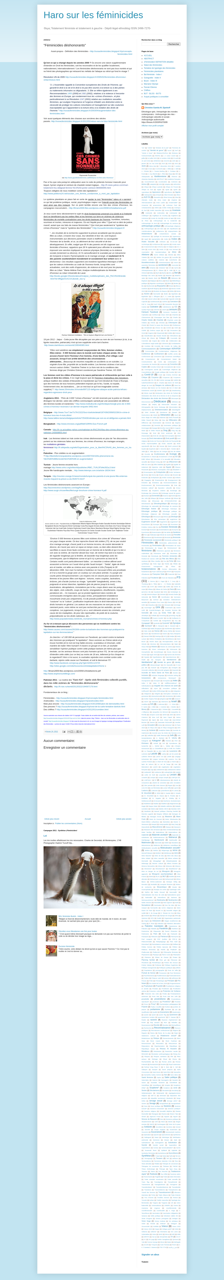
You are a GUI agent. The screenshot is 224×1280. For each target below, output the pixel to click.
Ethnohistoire (146, 503)
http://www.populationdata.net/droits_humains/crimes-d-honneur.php (81, 619)
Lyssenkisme (165, 790)
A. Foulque (172, 171)
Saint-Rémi (167, 1072)
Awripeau (152, 268)
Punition (167, 1007)
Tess (176, 1161)
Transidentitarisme (162, 1187)
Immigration (164, 667)
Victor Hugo (146, 1221)
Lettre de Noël (149, 775)
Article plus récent (51, 819)
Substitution (172, 1142)
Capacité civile (173, 299)
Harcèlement (155, 633)
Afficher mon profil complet (153, 126)
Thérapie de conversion (170, 1164)
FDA (145, 535)
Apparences (176, 236)
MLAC (158, 876)
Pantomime (145, 931)
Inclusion (145, 675)
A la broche (159, 169)
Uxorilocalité (160, 1210)
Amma (167, 210)
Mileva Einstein (172, 863)
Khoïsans (145, 743)
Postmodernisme (174, 975)
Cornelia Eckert (155, 367)
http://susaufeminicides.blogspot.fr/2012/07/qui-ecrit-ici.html (62, 718)
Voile (176, 1229)
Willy (178, 1234)
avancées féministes (148, 265)
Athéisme (145, 255)
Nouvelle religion (172, 910)
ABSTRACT (149, 59)
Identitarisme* (147, 662)
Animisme (145, 218)
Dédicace (160, 401)
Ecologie (173, 454)
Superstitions (146, 1148)
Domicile (157, 425)
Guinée (155, 620)
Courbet (171, 372)
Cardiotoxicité (154, 301)
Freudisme (154, 578)
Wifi (173, 1234)
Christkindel (148, 328)
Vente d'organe (147, 1218)
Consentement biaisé (169, 359)
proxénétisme (160, 999)
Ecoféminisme (159, 454)
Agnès (175, 189)
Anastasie (176, 210)
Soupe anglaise (159, 1129)
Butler (166, 294)
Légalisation (165, 767)
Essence (166, 496)
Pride (151, 981)
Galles (168, 586)
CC (176, 307)
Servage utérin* (172, 1101)
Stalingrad (147, 1137)
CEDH (164, 309)
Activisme (174, 182)
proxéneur (155, 1002)
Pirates (175, 957)
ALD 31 (147, 197)
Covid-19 (148, 374)
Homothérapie (158, 652)
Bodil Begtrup (154, 288)
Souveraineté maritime (173, 1132)
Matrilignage (146, 840)
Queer (154, 1015)
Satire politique (171, 1077)
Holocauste (173, 649)
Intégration (176, 691)
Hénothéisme (169, 639)
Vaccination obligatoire (170, 1213)
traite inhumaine (175, 1177)
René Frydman (171, 1041)
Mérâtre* (158, 853)
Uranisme (145, 1208)
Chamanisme (146, 317)
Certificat (155, 315)
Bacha (164, 273)
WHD (160, 1234)
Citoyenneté (160, 333)
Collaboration (173, 341)
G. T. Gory (171, 581)
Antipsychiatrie (172, 231)
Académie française (173, 179)
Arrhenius (160, 247)
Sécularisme (154, 1090)
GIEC (143, 605)
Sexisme (167, 1106)
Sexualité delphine (166, 1111)
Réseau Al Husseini (168, 1049)
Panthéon (175, 928)
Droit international (156, 438)
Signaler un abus (150, 1254)
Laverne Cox (173, 759)
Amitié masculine (155, 210)
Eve (157, 527)
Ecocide (147, 454)
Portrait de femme (149, 973)
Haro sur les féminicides (93, 15)
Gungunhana (166, 620)
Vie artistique (173, 1221)
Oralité (159, 918)
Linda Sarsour (160, 785)
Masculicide (145, 827)
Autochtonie (173, 260)
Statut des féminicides (153, 65)
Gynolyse (176, 623)
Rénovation (160, 1043)
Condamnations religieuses (168, 351)
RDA (165, 1022)
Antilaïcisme (160, 231)
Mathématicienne (159, 837)
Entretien (144, 483)
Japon (154, 720)
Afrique (146, 187)
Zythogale (177, 1242)
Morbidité (154, 884)
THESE (175, 1166)
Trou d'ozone (149, 1197)
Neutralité (157, 902)
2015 (163, 163)
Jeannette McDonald (165, 722)
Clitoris (152, 338)
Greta (155, 613)
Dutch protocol (173, 446)
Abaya (170, 174)
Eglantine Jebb (157, 467)
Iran (170, 699)
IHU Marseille (168, 665)
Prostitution (165, 989)
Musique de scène (160, 889)
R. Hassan (172, 1017)
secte (175, 1088)
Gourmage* (148, 607)
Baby (151, 273)
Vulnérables (145, 1234)
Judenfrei (150, 735)
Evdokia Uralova (147, 527)
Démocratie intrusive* (169, 404)
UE (172, 1203)
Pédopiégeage (161, 942)
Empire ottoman (164, 475)
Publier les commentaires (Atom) (68, 823)
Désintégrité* (176, 410)
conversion (163, 364)
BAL (170, 273)
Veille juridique (156, 1216)
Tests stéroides (147, 1164)
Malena (153, 809)
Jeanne (152, 722)
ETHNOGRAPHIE (171, 501)
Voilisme (144, 1232)
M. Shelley (170, 798)
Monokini (144, 884)
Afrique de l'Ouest (172, 187)
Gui (167, 618)
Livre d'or (145, 788)
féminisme (147, 550)
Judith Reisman (161, 735)
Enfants (177, 477)
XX (171, 1237)
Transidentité (176, 1187)
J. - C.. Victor (171, 704)
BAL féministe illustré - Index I (71, 916)
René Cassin (155, 1041)
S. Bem (166, 1067)
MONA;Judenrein (156, 882)
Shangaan (155, 1114)
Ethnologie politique (170, 511)
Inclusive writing (172, 675)
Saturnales (145, 1080)
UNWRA (167, 1205)
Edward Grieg (155, 462)
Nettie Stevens (146, 902)
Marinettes (166, 822)
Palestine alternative (173, 923)
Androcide (148, 213)
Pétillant (175, 944)
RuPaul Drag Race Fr (152, 1067)
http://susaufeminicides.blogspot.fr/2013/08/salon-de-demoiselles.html (92, 704)
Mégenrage (165, 850)
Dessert (174, 412)
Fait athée (167, 532)
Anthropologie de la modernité (165, 221)
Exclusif (144, 530)
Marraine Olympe (151, 84)
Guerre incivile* (158, 618)
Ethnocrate (155, 501)
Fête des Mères (168, 559)
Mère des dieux (172, 856)
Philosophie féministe (170, 952)
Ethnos (165, 516)
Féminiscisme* (172, 548)
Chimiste (162, 323)
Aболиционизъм (147, 270)
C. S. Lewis (167, 296)
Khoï (176, 741)
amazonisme (157, 205)
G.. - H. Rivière (166, 584)
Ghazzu (170, 602)
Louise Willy (167, 788)
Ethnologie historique (169, 509)
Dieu (163, 420)
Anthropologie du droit (149, 223)
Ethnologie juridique (149, 511)
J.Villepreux (145, 712)
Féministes (173, 553)
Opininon (144, 918)
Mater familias (147, 832)
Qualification (146, 1012)
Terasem (159, 1158)
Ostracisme (156, 921)
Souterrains (173, 1129)
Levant (173, 774)
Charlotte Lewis (172, 320)
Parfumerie (145, 934)
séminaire (163, 1095)
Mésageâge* (157, 861)
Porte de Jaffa (173, 970)
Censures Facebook (170, 312)
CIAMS (168, 328)
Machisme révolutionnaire (171, 801)
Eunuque (156, 524)
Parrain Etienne (150, 87)
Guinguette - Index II (152, 78)
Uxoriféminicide (171, 1208)
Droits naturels (167, 443)
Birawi (171, 286)
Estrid (173, 496)
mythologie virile (175, 889)
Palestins (145, 928)
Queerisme (173, 1015)
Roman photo (167, 1062)
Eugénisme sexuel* (149, 522)
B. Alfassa (159, 270)
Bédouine (174, 278)
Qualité (154, 1012)
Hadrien (177, 628)
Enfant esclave (167, 477)
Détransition (165, 415)
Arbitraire (162, 242)
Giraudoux (151, 605)
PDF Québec (162, 939)
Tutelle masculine (162, 1200)
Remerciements (168, 1038)
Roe (156, 1062)
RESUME (145, 1054)
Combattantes (175, 343)
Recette (156, 1025)
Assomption (145, 252)
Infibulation (145, 688)
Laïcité (154, 753)
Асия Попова (164, 1245)
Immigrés (175, 667)
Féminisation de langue (154, 548)
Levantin (144, 777)
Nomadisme (146, 905)
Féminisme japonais (163, 551)
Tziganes (164, 1203)
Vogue (157, 1229)
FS (178, 577)
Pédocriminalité (147, 942)
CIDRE (144, 330)
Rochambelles (146, 1062)
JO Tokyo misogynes (167, 728)
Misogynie (166, 871)
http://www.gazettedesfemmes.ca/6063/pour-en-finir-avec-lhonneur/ (89, 178)
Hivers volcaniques (158, 649)
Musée (174, 887)
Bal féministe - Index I (153, 74)
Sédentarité (160, 1093)
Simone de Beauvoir (149, 1119)
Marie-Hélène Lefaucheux (150, 822)
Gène (165, 592)
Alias (176, 197)
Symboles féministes (148, 1153)
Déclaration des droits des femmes (155, 398)
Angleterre (174, 215)
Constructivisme (147, 362)
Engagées (147, 480)
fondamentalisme (149, 569)
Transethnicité (172, 1182)
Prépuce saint (156, 978)
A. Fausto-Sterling (158, 171)
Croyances (166, 377)
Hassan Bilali (148, 636)
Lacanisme (173, 751)
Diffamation (173, 420)
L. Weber (166, 746)
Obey (178, 913)
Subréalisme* (146, 1142)
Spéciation (147, 1135)
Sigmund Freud (155, 1116)
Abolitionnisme (160, 176)
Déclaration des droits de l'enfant (166, 393)
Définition (175, 402)
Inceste (175, 673)
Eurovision (174, 524)
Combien (147, 346)
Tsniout (175, 1197)
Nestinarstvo (173, 900)
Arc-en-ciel (173, 242)
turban (152, 1200)
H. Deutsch (172, 626)
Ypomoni (175, 1239)
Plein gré (162, 960)
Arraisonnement (149, 247)
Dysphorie (152, 449)
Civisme (177, 333)
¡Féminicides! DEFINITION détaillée (159, 62)
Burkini (146, 294)
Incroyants (166, 681)
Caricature (174, 301)
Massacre (177, 827)
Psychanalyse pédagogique (168, 1004)
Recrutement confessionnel (160, 1030)
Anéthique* (145, 215)
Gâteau (150, 589)
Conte (160, 362)
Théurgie (162, 1169)
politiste (177, 968)
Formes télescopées (169, 569)
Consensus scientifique (172, 356)
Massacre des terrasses (152, 829)
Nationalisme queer (173, 895)
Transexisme (146, 1184)
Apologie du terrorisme (161, 236)
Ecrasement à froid (165, 456)
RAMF (144, 1022)
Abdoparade (146, 176)
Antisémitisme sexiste (167, 234)
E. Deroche (162, 449)
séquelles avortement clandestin (162, 1098)
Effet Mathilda (158, 464)
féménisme (147, 537)
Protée (164, 994)
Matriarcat (173, 837)
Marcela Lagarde (147, 814)
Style (175, 1140)
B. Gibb (170, 270)
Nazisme (174, 897)
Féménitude (158, 537)
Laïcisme (144, 754)
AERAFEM (176, 184)
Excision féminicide (67, 946)
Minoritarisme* (160, 869)
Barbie (160, 275)
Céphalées (145, 315)
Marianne (168, 816)
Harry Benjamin (175, 633)
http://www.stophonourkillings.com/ (59, 674)
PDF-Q (174, 939)
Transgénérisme (159, 1184)
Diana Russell (173, 417)
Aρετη (176, 268)
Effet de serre (146, 464)
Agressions (156, 192)
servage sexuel (155, 1101)
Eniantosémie (159, 480)
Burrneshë (156, 294)
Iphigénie (163, 699)
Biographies (161, 286)
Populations (148, 970)
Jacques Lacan (154, 714)
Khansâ (168, 741)
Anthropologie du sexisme (169, 223)
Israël (174, 701)
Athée (174, 252)
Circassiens (174, 330)
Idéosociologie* (155, 665)
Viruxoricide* (146, 1226)
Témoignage (148, 1158)
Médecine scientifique (170, 845)
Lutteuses (154, 790)
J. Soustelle (174, 709)
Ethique (153, 498)
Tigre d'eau (173, 1169)
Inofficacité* (145, 691)
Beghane (144, 281)
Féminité (144, 556)
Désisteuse (163, 412)
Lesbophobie (168, 772)
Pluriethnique (156, 962)
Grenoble (145, 613)
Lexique (152, 777)
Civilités (169, 333)
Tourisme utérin (175, 1174)
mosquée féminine (166, 884)
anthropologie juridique (151, 226)
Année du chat (156, 218)
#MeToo (157, 156)
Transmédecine (160, 1190)
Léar (176, 764)
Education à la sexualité (162, 459)
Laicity (164, 754)
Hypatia (146, 657)
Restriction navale (171, 1051)
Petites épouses (162, 947)
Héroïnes (153, 644)
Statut (156, 1137)
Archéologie (145, 244)
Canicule (163, 299)
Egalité (168, 464)
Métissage (145, 863)
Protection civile (154, 991)
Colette (163, 341)
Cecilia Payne (146, 309)
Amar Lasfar (160, 202)
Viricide (152, 1223)
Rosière (163, 1064)
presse (166, 978)
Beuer (168, 281)
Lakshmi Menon (147, 756)
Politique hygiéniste (171, 965)
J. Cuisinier (162, 707)
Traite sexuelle (172, 1179)
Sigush (175, 1116)
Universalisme (156, 1205)
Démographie (146, 407)
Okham (154, 915)
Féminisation (157, 545)
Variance (144, 1216)
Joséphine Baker (164, 730)
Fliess (173, 566)
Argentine (166, 244)
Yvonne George (152, 1242)
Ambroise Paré (171, 205)
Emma (154, 475)
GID (176, 602)
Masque (168, 827)
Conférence (146, 354)
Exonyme (175, 530)
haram (146, 633)
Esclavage (173, 490)
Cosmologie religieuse (169, 369)
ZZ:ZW (146, 1245)
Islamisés (155, 701)
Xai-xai (154, 1237)
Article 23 (162, 249)
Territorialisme (146, 1161)
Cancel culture (152, 299)
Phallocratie (145, 952)
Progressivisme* (175, 983)
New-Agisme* (167, 902)
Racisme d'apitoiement (169, 1020)
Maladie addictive (166, 806)
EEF (164, 462)
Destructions (146, 415)
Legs (152, 769)
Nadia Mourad (159, 892)
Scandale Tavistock (158, 1082)
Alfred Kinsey (167, 197)
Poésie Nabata (147, 965)
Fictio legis (157, 564)
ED (176, 456)
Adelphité (153, 184)
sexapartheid (163, 1103)
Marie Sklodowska (171, 819)
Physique (156, 955)
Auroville (175, 257)
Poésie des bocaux (171, 962)
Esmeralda (156, 496)
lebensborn (145, 767)
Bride (149, 291)
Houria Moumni (172, 652)
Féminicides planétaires (153, 71)
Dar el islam (173, 388)
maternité (145, 835)
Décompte (174, 398)
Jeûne (160, 725)
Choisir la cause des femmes (159, 325)
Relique (156, 1038)
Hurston (144, 654)
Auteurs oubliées (148, 260)
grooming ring (173, 615)
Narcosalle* (173, 892)
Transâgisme (158, 1182)
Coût (178, 372)
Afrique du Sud (147, 189)
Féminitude (154, 556)
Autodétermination (148, 262)
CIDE (176, 328)
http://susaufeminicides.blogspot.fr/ (109, 228)
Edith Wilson (146, 459)
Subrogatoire (159, 1142)
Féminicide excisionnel (152, 540)
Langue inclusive (159, 759)
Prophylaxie (148, 986)
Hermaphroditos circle (169, 641)
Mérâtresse (167, 853)
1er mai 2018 (153, 163)
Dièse (156, 420)
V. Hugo (172, 1210)
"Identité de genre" (157, 150)
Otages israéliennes (171, 921)
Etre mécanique (160, 519)
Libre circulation (175, 783)
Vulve (154, 1234)
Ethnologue (146, 516)
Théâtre (157, 1164)
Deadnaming (176, 390)
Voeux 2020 (176, 1226)
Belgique (153, 281)
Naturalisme (162, 897)
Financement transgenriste (152, 566)
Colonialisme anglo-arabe (150, 343)
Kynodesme (173, 743)
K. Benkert (160, 738)
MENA (175, 850)
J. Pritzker (164, 709)
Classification (148, 336)
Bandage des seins (148, 275)
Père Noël (173, 942)
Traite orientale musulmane (153, 1179)
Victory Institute (160, 1221)
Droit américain (166, 433)
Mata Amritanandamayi (170, 829)
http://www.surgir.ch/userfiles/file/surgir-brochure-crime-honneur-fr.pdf (75, 490)
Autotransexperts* (164, 262)
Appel (146, 239)
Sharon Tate (174, 1114)
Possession (163, 973)
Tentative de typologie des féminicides (159, 68)
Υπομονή (154, 1245)
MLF (164, 876)
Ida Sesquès (156, 660)
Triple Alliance (163, 1195)
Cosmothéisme (147, 372)
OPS (152, 918)
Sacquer (155, 1069)
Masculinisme (157, 827)
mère (176, 853)
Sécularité (165, 1090)
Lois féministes (155, 788)
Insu (169, 691)
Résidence (145, 1051)
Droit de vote (157, 436)
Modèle (171, 876)
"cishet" (149, 148)
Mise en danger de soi (150, 871)
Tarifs (171, 1156)
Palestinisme (173, 926)
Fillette (175, 564)
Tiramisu (144, 1171)
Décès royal (148, 393)
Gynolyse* (148, 626)
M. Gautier (167, 793)
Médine (147, 850)
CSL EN (153, 380)
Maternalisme (172, 832)
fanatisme (176, 532)
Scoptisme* (154, 1088)
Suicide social (158, 1145)
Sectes (144, 1090)
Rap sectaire (155, 1022)
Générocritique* (152, 594)
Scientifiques (157, 1085)
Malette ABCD (163, 809)
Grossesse (146, 618)
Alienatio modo (147, 200)
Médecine (157, 845)
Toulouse (153, 1174)
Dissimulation (156, 423)
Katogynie (145, 741)
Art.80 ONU (152, 249)
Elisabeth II (176, 469)
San (165, 1075)
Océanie (146, 915)
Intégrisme (147, 694)
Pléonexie (174, 960)
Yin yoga (151, 1239)
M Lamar (175, 790)
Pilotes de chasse (161, 957)
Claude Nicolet (161, 336)
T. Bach (157, 1156)
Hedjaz (172, 636)
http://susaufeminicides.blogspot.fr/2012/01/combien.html (82, 709)
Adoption (167, 184)
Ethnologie (174, 503)
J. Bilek (153, 707)
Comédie (157, 346)
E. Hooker (172, 449)
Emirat (146, 475)
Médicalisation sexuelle (149, 848)
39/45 (144, 166)
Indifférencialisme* (171, 683)
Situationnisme (146, 1122)
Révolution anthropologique (160, 1054)
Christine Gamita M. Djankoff (157, 108)
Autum (176, 262)
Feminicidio (145, 545)
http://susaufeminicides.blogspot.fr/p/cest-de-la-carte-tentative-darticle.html (91, 706)
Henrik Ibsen (153, 641)
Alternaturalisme (147, 202)
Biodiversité (150, 286)
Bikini (169, 283)
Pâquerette (157, 931)
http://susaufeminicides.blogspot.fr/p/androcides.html (79, 701)
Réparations (146, 1046)
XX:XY (178, 1237)
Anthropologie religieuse (172, 226)
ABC (176, 174)
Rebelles (174, 1022)
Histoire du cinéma (166, 647)
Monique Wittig (171, 882)
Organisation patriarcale (172, 918)
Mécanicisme (146, 845)
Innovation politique (170, 688)
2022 (176, 163)
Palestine (160, 923)
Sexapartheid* (175, 1103)
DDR (167, 390)
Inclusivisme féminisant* (167, 678)
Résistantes (157, 1051)
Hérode (144, 644)
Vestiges (175, 1218)
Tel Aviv (177, 1156)
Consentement (150, 359)
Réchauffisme (175, 1025)
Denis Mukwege (159, 407)
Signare (166, 1116)
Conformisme (146, 356)
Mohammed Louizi (156, 879)
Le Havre (173, 762)
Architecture (156, 244)
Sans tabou (174, 1075)
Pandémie (163, 928)
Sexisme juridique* (174, 1108)
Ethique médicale (165, 498)
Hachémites (169, 628)
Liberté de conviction (159, 783)
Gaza (172, 589)
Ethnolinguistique (160, 503)
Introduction (169, 696)
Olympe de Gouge (166, 915)
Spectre (156, 1135)
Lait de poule (173, 754)
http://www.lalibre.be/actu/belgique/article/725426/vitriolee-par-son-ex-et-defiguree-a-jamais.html (87, 418)
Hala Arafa (147, 631)
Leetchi (155, 767)
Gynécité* (166, 623)
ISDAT (146, 701)
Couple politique (160, 372)
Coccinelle (173, 338)
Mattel (166, 843)
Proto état (155, 996)
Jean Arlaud (164, 720)
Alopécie (174, 200)
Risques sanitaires (160, 1056)
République (173, 1046)
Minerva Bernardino (148, 866)
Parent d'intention (171, 931)
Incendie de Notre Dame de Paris (155, 673)
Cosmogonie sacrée (151, 369)
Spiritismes (176, 1135)
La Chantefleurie (158, 748)
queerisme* (162, 1017)
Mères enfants (173, 858)
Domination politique (171, 425)
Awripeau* (162, 268)
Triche (153, 1195)
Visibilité (156, 1226)
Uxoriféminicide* (147, 1210)
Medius (155, 850)
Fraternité (171, 574)
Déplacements (146, 410)
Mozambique (162, 887)
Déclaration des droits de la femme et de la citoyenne (160, 396)
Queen (146, 1015)
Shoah (144, 1116)
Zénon (162, 1242)
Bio (143, 286)
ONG (176, 915)
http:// (71, 208)
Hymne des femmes (174, 654)
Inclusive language (158, 675)
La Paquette (148, 751)
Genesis (163, 594)
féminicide (176, 537)
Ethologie (174, 516)
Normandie (154, 908)
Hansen (177, 631)
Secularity (175, 1090)
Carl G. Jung (146, 304)
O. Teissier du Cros (167, 913)
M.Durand (157, 801)
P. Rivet (151, 923)
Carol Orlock (158, 304)
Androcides (161, 213)
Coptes (144, 367)
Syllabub (164, 1150)
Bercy (161, 281)
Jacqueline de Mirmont (160, 712)
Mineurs (177, 866)
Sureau (155, 1148)
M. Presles (171, 796)
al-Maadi (158, 195)
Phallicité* (173, 949)
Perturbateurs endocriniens (161, 944)
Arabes (174, 239)
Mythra (147, 892)
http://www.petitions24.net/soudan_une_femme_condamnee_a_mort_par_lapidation (82, 193)
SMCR (152, 1124)
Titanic (153, 1171)
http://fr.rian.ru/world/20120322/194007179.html (75, 686)
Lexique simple (163, 777)
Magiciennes (174, 803)
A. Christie (145, 171)
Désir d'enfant (150, 412)
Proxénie (177, 1002)
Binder (176, 283)
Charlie (175, 317)
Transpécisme (173, 1190)
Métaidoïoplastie (171, 861)
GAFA (152, 586)
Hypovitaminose (171, 657)
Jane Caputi (167, 717)
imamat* (153, 667)
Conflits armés (173, 354)
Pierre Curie (166, 955)
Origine (146, 921)
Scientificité (173, 1082)
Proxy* (153, 1004)
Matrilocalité (173, 840)
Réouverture (173, 1043)
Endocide (145, 477)
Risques (147, 1056)
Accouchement (149, 182)
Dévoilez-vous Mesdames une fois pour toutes (78, 931)
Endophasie (155, 477)
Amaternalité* (173, 202)
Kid (164, 743)
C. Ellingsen (156, 296)
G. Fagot (161, 581)
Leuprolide (162, 775)
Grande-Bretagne (155, 610)
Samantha (177, 1072)
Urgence (157, 1208)
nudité (144, 913)
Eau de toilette (175, 451)
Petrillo (163, 949)
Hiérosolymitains (165, 644)
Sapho (159, 1077)
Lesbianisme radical (173, 769)
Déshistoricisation (161, 410)
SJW (156, 1122)
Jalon (171, 714)
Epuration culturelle (165, 488)
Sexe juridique (156, 1106)
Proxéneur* (167, 1002)
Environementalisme (170, 483)
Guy (176, 620)
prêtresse (175, 978)
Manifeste (147, 811)
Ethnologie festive (149, 509)
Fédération (153, 535)
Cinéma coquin (155, 330)
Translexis (147, 1190)
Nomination (158, 905)
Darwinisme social (148, 390)
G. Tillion (154, 584)
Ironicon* (177, 699)
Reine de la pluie (164, 1033)
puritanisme (155, 1009)
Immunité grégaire (163, 670)
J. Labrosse (161, 704)
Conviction (174, 364)
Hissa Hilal (145, 647)
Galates (160, 586)
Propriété (159, 986)
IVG (152, 704)
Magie (144, 806)
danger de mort (147, 385)
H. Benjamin (160, 626)
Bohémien (165, 288)
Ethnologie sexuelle (169, 514)
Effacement (173, 462)
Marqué (154, 824)
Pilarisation (176, 955)
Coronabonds (168, 367)
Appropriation (156, 239)
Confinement (159, 354)
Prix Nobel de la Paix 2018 (158, 983)
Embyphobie (161, 472)
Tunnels (144, 1200)
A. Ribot (162, 174)
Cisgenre (151, 333)
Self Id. (153, 1095)
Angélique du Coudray (160, 215)
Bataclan (169, 275)
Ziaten (169, 1242)
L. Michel (155, 746)
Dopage (154, 428)
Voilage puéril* (167, 1229)
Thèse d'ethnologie (148, 1169)
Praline (146, 978)
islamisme (164, 701)
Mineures (169, 866)
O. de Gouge (153, 913)
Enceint (175, 475)
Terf (167, 1158)
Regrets (144, 1033)
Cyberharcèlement (148, 383)
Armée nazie (176, 244)
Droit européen (169, 436)
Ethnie (176, 498)
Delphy (154, 404)
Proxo (146, 1004)
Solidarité (148, 1127)
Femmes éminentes (169, 556)
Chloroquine (172, 323)
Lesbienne (157, 772)
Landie (169, 756)
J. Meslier (172, 707)
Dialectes (162, 417)
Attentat (170, 255)
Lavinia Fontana (147, 762)
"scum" (169, 150)
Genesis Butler (173, 594)
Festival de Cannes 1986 (150, 559)
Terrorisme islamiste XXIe (163, 1161)
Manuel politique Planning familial (166, 811)
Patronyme (174, 936)
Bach (157, 273)
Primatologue (160, 981)
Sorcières (169, 1127)
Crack (160, 375)
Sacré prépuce (167, 1069)
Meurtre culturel (157, 863)
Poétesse (158, 965)
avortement (163, 265)
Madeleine (147, 803)
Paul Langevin (147, 939)
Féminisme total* (160, 553)
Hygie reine (153, 654)
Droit (154, 433)
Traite (165, 1177)
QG (176, 1009)
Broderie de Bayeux (160, 291)
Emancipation (148, 472)
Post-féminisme (149, 975)
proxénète (145, 999)
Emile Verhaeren (174, 472)
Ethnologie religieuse (149, 514)
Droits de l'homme (156, 441)
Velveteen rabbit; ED (171, 1216)
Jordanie (152, 730)
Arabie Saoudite (148, 242)
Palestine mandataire (154, 926)
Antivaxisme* (146, 236)
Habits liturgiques (156, 628)
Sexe (145, 1106)
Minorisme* (148, 869)
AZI (170, 268)
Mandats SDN (175, 809)
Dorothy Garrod (165, 428)
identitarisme (171, 660)
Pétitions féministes (149, 949)
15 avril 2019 (146, 161)
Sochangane (161, 1124)
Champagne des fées (161, 317)
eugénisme (173, 519)
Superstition (173, 1145)
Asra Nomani (173, 249)
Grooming (162, 615)
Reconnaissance (162, 1027)
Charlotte (159, 320)
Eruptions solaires (158, 490)
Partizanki (174, 934)
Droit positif (170, 438)
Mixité (151, 876)
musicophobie (146, 889)
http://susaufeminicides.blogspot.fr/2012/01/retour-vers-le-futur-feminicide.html (86, 121)
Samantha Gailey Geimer (152, 1075)
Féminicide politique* (171, 540)
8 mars (150, 169)
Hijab (176, 644)
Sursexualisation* (167, 1148)
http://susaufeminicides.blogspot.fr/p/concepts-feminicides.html (84, 698)
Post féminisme (175, 973)
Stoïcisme (156, 1140)
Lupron (176, 788)
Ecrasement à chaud (149, 456)
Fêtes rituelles (155, 561)
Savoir (144, 1082)
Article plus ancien (123, 819)
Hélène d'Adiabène (155, 639)
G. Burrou (151, 581)
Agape (159, 189)
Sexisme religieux (150, 1111)
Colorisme (164, 343)
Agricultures (168, 192)
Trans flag (145, 1182)
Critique (144, 377)
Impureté (175, 670)
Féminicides (148, 542)
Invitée (178, 696)
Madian (156, 803)
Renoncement (146, 1043)
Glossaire (167, 605)
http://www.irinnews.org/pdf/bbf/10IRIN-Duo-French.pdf (82, 424)
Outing (144, 923)
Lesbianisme (160, 769)
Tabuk (165, 1156)
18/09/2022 (157, 161)
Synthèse (146, 1155)
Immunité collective (148, 670)
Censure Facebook (150, 312)
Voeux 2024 (148, 1229)
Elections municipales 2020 (160, 469)
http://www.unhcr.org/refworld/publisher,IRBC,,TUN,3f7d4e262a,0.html (83, 467)
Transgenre (173, 1184)
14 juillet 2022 (152, 158)
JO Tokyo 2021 (153, 728)
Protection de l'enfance (171, 991)
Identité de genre (164, 662)
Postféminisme (162, 975)
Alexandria (157, 197)
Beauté (164, 278)
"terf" (176, 150)
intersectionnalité (156, 696)
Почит (174, 1245)
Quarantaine (164, 1012)
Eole (175, 485)
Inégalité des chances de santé (166, 686)
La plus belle (161, 751)
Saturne (155, 1080)
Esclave (146, 496)
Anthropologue (149, 228)
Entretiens (155, 483)
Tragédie (158, 1177)
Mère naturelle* (159, 858)
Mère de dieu (159, 856)
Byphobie (174, 294)
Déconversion (146, 402)
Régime (175, 1030)
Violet (143, 1223)
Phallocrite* (156, 952)
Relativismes (146, 1038)
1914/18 (166, 161)
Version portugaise (162, 1218)
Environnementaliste (163, 485)
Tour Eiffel (164, 1174)
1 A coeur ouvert (169, 156)
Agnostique (145, 192)
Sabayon (144, 1069)
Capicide (144, 301)
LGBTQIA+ (148, 780)
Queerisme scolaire (148, 1017)
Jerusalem (151, 725)
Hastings (158, 636)
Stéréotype (165, 1137)
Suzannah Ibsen (151, 1150)
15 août (175, 158)
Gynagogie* (146, 623)
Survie (178, 1148)
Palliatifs (153, 928)
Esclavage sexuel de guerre (170, 493)
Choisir (144, 325)
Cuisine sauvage (164, 380)
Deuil (176, 415)
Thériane (166, 1166)
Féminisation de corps (172, 545)
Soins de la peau (174, 1124)
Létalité (178, 772)
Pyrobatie (168, 1009)
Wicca (167, 1234)
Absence (174, 176)
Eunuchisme (146, 524)
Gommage (176, 605)
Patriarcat (164, 936)
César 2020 (165, 315)
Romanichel (154, 1064)
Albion (178, 195)
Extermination (156, 532)
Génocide (145, 597)
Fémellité (177, 535)
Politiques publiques (166, 968)
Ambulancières (146, 208)
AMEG (156, 208)
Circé (143, 333)
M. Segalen (156, 798)
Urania (175, 1205)
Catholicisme (167, 307)
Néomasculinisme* (148, 900)
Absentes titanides (148, 179)
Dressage (145, 433)
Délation (144, 404)
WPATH (146, 1237)
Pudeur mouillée (156, 1007)
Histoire (154, 647)
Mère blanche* (147, 856)
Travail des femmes (148, 1192)
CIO (165, 330)
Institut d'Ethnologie (158, 691)
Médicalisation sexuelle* (170, 848)
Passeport (145, 936)
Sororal (178, 1127)
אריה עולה (162, 1247)
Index (175, 680)
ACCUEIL (148, 55)
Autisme (161, 260)
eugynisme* (174, 522)
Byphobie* (145, 296)
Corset (178, 367)
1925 (173, 161)
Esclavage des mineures (150, 493)
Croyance (155, 377)
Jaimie (164, 714)
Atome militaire (159, 255)
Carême (164, 301)
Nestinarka (161, 900)
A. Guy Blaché (152, 174)
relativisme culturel (148, 1036)
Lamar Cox (159, 756)
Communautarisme (149, 349)
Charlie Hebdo (147, 320)
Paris (155, 934)
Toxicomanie (148, 1177)
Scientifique (145, 1085)
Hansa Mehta (167, 631)
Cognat (154, 341)
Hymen (162, 654)
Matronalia (157, 843)
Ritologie (155, 1059)
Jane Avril (155, 717)
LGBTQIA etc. (175, 777)
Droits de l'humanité (171, 441)
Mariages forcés (155, 816)
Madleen (164, 803)
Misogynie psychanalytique (162, 874)
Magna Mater (153, 806)
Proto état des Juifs (170, 996)
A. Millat (168, 169)
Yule (143, 1242)
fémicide (167, 537)
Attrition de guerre (162, 257)
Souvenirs (145, 1132)
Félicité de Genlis (165, 535)
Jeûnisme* (168, 725)
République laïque (148, 1049)
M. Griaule (176, 793)
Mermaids (145, 861)
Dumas (161, 446)
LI (155, 780)
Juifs (172, 735)
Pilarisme (148, 957)
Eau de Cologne (161, 451)
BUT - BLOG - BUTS (152, 93)
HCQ (165, 636)
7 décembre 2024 (165, 166)
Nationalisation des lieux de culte (153, 895)
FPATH (168, 571)
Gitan (159, 605)
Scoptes (167, 1085)
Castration (154, 307)
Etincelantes (146, 519)
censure (173, 309)
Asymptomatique (160, 252)
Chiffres (147, 90)
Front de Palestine (168, 578)
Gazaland (157, 592)
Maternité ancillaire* (160, 835)
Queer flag (162, 1015)
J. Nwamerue (154, 709)
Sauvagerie (165, 1080)
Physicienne (146, 955)
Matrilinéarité (159, 840)
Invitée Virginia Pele (150, 699)
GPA (158, 607)
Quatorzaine (176, 1012)
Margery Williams (162, 814)
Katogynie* (156, 741)
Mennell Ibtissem (147, 853)
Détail (155, 415)
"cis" (143, 148)
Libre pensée (148, 785)
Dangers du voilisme (163, 385)
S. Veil (175, 1067)
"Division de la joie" (162, 148)
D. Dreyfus (160, 383)
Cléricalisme (174, 336)
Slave (163, 1122)
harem (165, 633)
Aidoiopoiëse (148, 195)
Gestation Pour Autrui (157, 602)
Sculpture (166, 1088)
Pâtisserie (154, 936)
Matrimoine (146, 842)
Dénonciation (173, 407)
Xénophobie (164, 1237)
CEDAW (156, 309)
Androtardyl (173, 213)
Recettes (165, 1025)
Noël (176, 902)
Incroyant (157, 681)
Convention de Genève (149, 364)
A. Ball (176, 169)
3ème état (152, 166)
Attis (151, 257)
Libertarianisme (165, 780)
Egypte (168, 467)
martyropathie (163, 824)
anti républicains (172, 228)
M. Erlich (158, 793)
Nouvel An (159, 910)
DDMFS (159, 390)
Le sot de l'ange (164, 764)
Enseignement (172, 480)
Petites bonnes (147, 947)
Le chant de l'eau (161, 762)
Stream (166, 1140)
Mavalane (175, 843)
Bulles (172, 291)
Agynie (177, 192)
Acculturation (163, 182)
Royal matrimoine (174, 1064)
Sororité (147, 1129)
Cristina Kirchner (172, 375)
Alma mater (162, 200)
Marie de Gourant (155, 819)
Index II (145, 683)
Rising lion (176, 1054)
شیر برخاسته (173, 1247)
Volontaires (163, 1232)
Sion (161, 1119)
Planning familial (148, 960)
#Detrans (175, 153)
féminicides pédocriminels (168, 543)
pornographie (159, 970)
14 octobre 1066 (165, 158)
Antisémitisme (147, 234)
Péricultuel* (145, 944)
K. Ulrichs (173, 738)
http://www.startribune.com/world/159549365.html (66, 345)
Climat (144, 338)
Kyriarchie (145, 746)
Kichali (156, 743)
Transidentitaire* (147, 1187)
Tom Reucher (163, 1171)
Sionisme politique (172, 1119)
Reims (152, 1033)
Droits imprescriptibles (149, 443)
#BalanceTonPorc (162, 153)
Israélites (144, 704)
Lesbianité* (147, 772)
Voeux (165, 1226)
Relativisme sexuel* (169, 1036)
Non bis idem (169, 905)
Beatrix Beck (153, 278)
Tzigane (155, 1203)
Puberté (144, 1007)
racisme (153, 1020)
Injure (156, 688)
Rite (171, 1056)
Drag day (174, 430)
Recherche (147, 1028)
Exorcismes (145, 532)
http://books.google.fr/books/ (63, 276)
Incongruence (146, 681)
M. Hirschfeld (147, 793)
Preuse (144, 981)
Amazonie (145, 205)
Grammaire (169, 607)
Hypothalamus (157, 657)
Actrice (144, 184)
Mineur (160, 866)
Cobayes (162, 338)
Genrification (165, 597)
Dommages (145, 428)
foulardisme (145, 571)
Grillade (153, 615)
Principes (170, 981)
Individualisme (146, 686)
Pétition (174, 947)
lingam (170, 785)
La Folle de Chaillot (173, 748)
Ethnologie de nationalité (150, 506)
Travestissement (164, 1192)
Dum (154, 446)
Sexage (152, 1103)
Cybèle (175, 380)
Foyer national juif (158, 571)
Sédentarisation (147, 1093)
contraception (172, 362)
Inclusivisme (146, 678)
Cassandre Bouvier (171, 304)
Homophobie (146, 652)
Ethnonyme (157, 516)
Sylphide (174, 1150)
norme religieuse (167, 908)
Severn (144, 1103)
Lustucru (145, 790)
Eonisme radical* (148, 488)
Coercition (145, 341)
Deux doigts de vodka (149, 417)
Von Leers (174, 1232)
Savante (175, 1080)
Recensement (146, 1025)
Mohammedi (169, 879)
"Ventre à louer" (147, 153)
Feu (164, 561)
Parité (164, 934)
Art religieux (170, 247)
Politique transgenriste (149, 968)
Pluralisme (145, 962)
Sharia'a (164, 1114)
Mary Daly (174, 824)
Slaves (170, 1122)
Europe (165, 524)
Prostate (155, 989)
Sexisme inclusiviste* (157, 1108)
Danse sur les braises (158, 388)
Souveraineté (156, 1132)
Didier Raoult (146, 420)
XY (145, 1239)
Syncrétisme (173, 1153)
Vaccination (156, 1213)
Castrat (144, 307)
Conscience (157, 356)
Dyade (144, 449)
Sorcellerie (159, 1127)
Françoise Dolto (159, 574)
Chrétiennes (176, 325)
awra (144, 268)
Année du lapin (169, 218)
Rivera (175, 1059)
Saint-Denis (156, 1072)
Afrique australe (157, 187)
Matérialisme (160, 832)
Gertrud (155, 600)
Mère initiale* (146, 858)
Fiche (171, 561)
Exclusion (153, 530)
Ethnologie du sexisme (170, 506)
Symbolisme (162, 1153)
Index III (156, 683)
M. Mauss (160, 796)
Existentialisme (164, 530)
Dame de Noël (173, 383)
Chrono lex (159, 328)
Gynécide (156, 623)
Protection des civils (152, 994)
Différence (145, 423)
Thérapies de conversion (150, 1166)
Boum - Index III (150, 81)
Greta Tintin (166, 613)
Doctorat (168, 423)
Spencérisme (166, 1135)
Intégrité (157, 694)
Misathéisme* (173, 869)
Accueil (88, 819)
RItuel (165, 1059)
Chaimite (175, 315)
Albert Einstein (169, 195)
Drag (165, 430)
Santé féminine (147, 1077)
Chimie (152, 323)
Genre (154, 597)
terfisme (175, 1158)
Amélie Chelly (166, 208)
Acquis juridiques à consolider (156, 97)
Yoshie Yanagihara (163, 1239)
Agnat (167, 189)
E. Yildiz (150, 451)
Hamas (157, 631)
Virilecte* (163, 1223)
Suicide (144, 1145)
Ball (176, 273)
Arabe (166, 239)
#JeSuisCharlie (147, 156)
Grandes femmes (171, 610)
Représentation (159, 1046)
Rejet (176, 1033)
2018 (169, 163)
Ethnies (144, 501)
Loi (45, 836)
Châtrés (144, 323)
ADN (160, 184)
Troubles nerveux (163, 1197)
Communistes (149, 351)
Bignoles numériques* (157, 283)
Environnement (147, 485)
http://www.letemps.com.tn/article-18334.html (94, 470)
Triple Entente (175, 1195)
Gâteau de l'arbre (161, 589)
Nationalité (148, 897)
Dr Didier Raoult (154, 430)
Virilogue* (174, 1223)
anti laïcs (160, 228)
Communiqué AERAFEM (169, 349)
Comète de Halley (171, 346)
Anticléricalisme (147, 231)
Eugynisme (163, 522)
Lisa (176, 785)
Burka (178, 291)
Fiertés (167, 564)
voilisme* (153, 1232)
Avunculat (174, 265)
